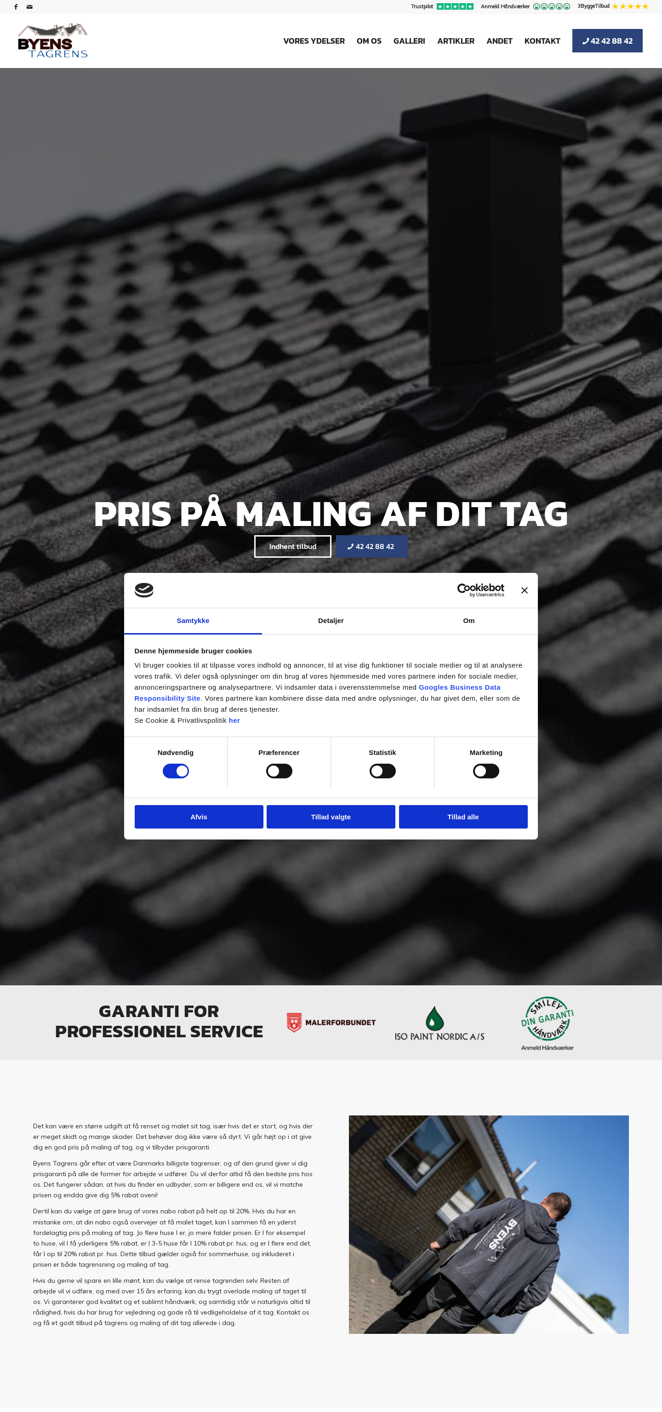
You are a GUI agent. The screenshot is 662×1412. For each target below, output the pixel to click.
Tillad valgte (331, 817)
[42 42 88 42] (372, 546)
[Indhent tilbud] (292, 546)
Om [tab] (468, 620)
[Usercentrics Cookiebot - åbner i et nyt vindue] (464, 590)
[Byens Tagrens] (52, 41)
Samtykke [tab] (193, 620)
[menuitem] (444, 7)
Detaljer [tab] (331, 620)
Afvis (198, 817)
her (234, 720)
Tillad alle (463, 817)
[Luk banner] (524, 590)
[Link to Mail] (30, 7)
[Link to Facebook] (16, 7)
